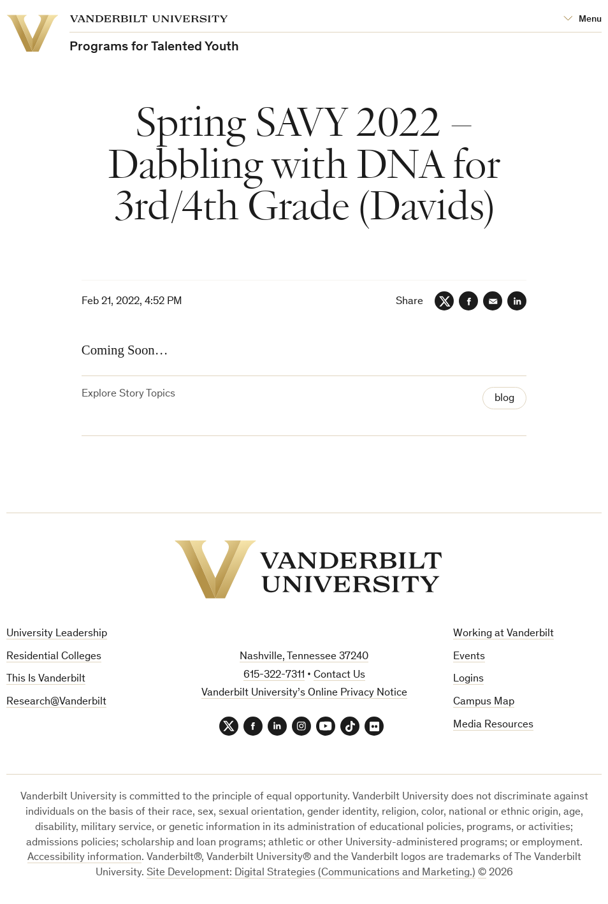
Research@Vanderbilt (56, 702)
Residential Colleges (53, 657)
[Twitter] (444, 300)
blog (504, 398)
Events (469, 657)
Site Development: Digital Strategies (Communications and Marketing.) (311, 873)
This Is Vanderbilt (45, 679)
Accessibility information (84, 857)
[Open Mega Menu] (582, 19)
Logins (468, 679)
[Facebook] (468, 300)
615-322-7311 (274, 675)
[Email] (492, 300)
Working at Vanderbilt (503, 634)
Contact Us (339, 675)
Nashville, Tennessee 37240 (304, 657)
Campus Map (483, 702)
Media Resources (493, 725)
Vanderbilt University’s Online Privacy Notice (304, 693)
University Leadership (56, 634)
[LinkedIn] (516, 300)
